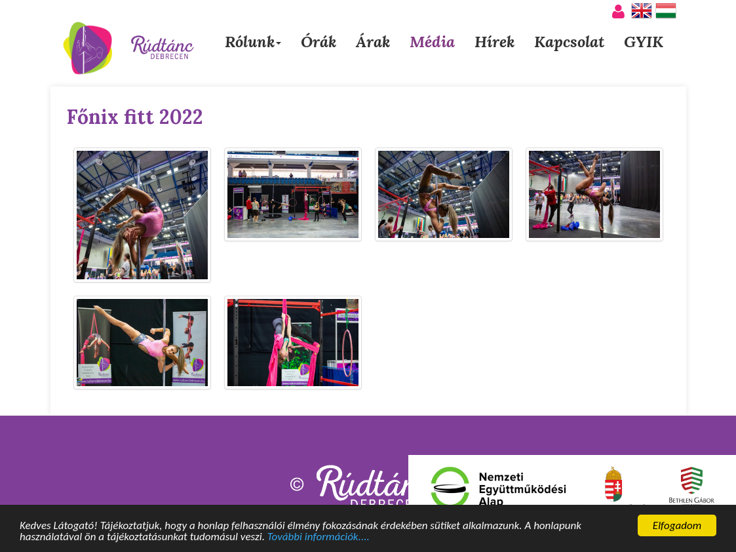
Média (432, 41)
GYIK (643, 41)
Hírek (494, 41)
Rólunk (253, 41)
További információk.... (318, 538)
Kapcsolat (569, 41)
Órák (318, 41)
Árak (373, 41)
